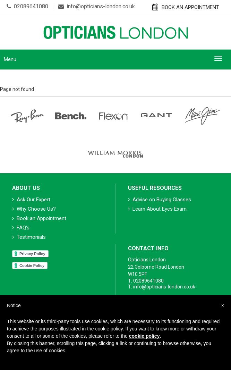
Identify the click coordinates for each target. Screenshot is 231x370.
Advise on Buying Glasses (159, 199)
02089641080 (27, 6)
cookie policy (144, 336)
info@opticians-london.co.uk (96, 6)
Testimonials (29, 237)
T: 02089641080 (146, 281)
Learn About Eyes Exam (157, 209)
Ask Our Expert (31, 199)
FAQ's (20, 228)
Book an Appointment (39, 218)
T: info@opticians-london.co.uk (161, 286)
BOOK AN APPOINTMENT (185, 6)
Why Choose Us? (34, 209)
